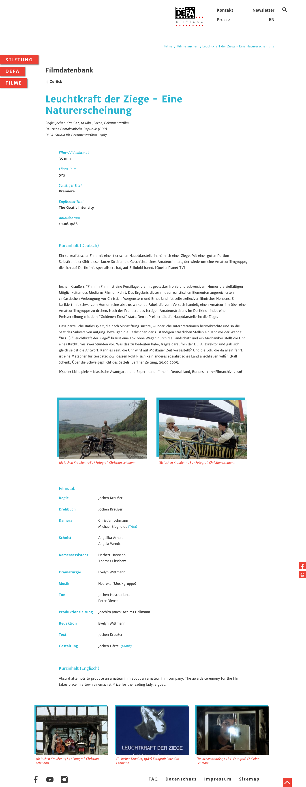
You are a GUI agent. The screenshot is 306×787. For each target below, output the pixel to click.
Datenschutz (181, 779)
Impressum (218, 779)
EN (271, 19)
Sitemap (249, 779)
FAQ (153, 779)
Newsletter (263, 10)
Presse (223, 19)
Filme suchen (187, 46)
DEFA (12, 71)
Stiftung (19, 60)
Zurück (53, 81)
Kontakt (225, 10)
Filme (13, 83)
